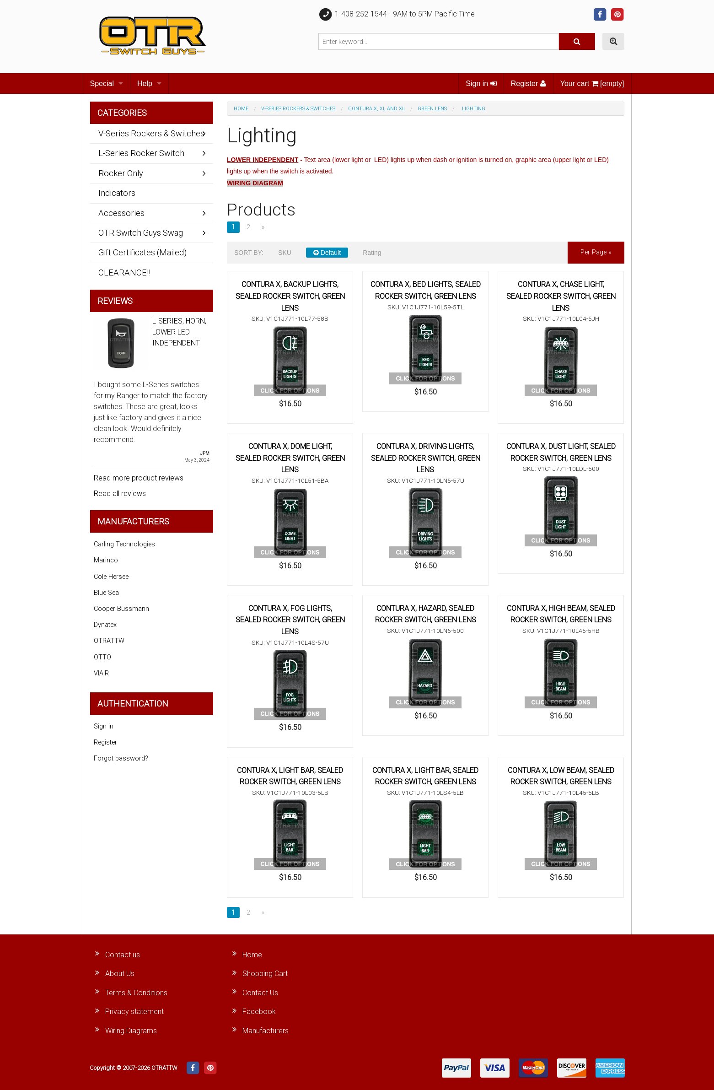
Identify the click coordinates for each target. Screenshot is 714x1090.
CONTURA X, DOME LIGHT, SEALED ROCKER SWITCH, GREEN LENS (290, 458)
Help (144, 83)
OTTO (102, 657)
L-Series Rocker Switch (141, 153)
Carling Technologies (124, 544)
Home (241, 109)
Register (528, 83)
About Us (119, 973)
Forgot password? (121, 758)
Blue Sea (106, 593)
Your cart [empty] (592, 83)
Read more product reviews (138, 478)
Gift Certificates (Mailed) (142, 252)
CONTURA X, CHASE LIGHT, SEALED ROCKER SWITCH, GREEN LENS (561, 296)
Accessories (121, 213)
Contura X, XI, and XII (376, 109)
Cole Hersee (111, 577)
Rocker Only (120, 173)
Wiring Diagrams (131, 1030)
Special (102, 83)
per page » (596, 252)
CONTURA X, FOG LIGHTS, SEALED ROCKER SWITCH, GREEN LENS (290, 620)
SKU (284, 252)
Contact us (122, 954)
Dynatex (105, 625)
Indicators (116, 193)
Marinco (106, 560)
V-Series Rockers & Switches (298, 109)
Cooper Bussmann (121, 609)
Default (327, 252)
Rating (372, 252)
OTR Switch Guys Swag (140, 232)
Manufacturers (265, 1030)
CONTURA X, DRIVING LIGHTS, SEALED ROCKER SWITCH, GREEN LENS (425, 458)
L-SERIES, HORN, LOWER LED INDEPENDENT (179, 332)
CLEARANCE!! (124, 272)
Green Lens (432, 109)
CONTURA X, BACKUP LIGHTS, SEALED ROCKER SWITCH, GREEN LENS (290, 296)
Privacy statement (134, 1011)
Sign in (481, 83)
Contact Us (260, 992)
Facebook (259, 1011)
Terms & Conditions (136, 992)
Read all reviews (120, 493)
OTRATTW (109, 641)
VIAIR (101, 673)
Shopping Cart (265, 973)
